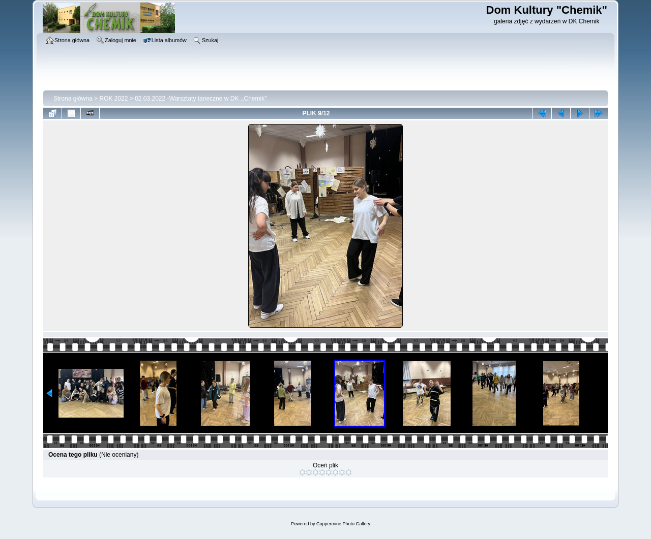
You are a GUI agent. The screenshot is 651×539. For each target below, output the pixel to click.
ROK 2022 (113, 98)
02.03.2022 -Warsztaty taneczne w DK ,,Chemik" (201, 98)
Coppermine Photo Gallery (343, 523)
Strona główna (73, 98)
